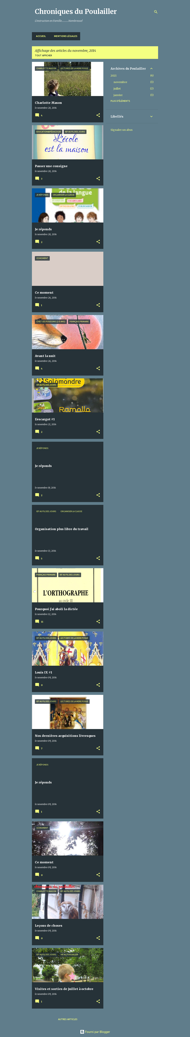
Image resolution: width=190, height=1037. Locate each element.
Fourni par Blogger (95, 1031)
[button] (98, 115)
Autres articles (67, 1019)
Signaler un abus (121, 130)
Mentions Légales (64, 36)
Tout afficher (43, 55)
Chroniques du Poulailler (76, 11)
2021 (114, 75)
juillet (117, 88)
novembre (120, 82)
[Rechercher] (156, 11)
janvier (118, 95)
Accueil (40, 36)
